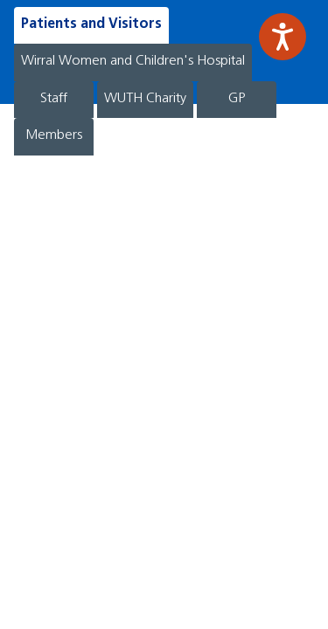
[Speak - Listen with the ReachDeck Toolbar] (282, 36)
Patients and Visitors (91, 24)
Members (53, 135)
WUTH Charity (145, 99)
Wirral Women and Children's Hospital (133, 61)
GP (236, 99)
